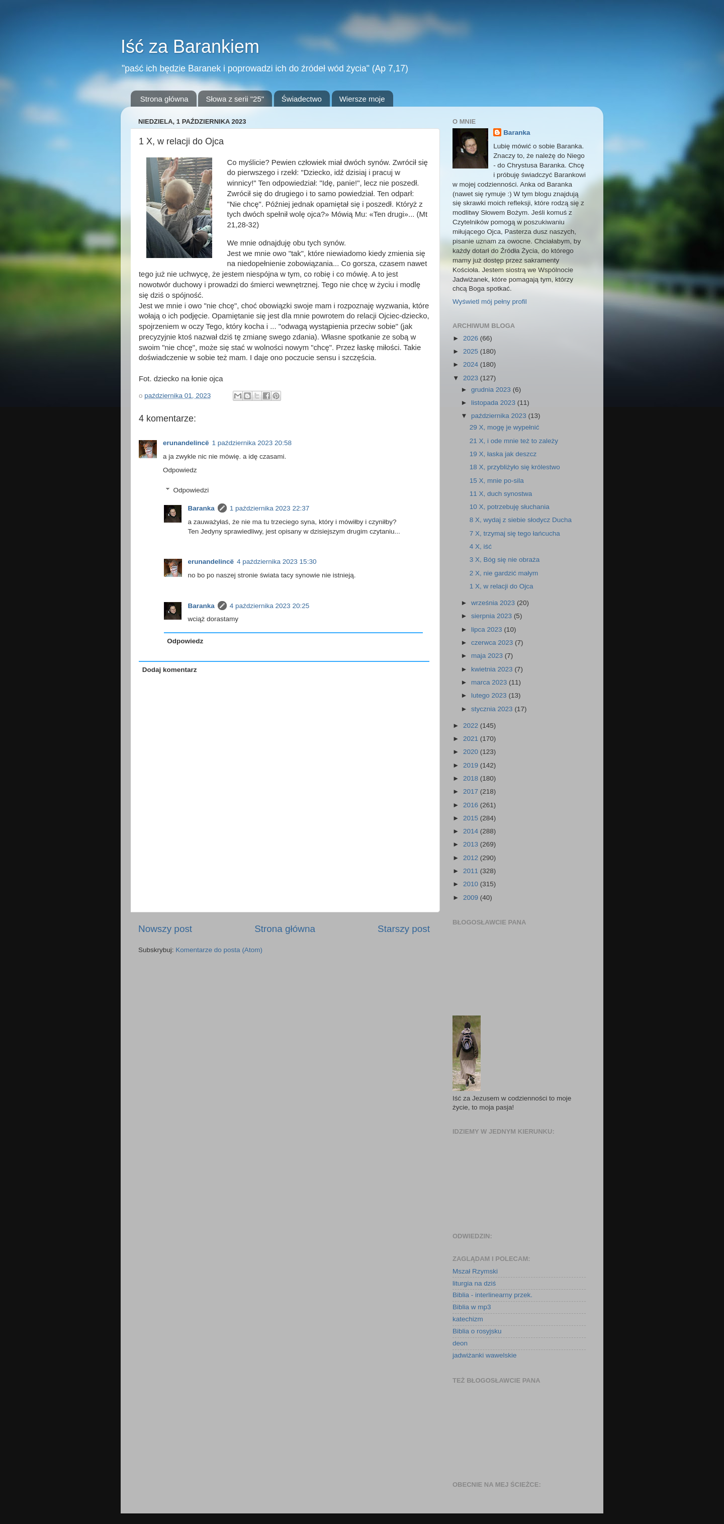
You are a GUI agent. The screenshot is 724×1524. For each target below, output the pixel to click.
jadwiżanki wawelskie (484, 1355)
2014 (471, 831)
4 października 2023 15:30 (276, 561)
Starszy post (404, 928)
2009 (471, 897)
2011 (471, 871)
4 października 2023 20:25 (269, 606)
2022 (471, 725)
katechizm (467, 1319)
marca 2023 (490, 682)
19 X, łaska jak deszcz (503, 454)
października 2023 (499, 415)
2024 (471, 364)
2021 (471, 738)
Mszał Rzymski (475, 1271)
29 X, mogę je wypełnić (504, 427)
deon (460, 1343)
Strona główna (164, 99)
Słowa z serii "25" (235, 99)
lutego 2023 (489, 695)
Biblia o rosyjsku (477, 1331)
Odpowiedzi (191, 490)
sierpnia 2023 (492, 616)
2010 (471, 884)
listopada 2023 (494, 402)
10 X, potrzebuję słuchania (510, 507)
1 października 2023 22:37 (269, 508)
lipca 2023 (487, 629)
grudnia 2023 (492, 389)
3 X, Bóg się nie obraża (505, 559)
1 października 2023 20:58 (252, 443)
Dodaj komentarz (169, 669)
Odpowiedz (180, 470)
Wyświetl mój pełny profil (489, 301)
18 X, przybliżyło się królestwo (515, 467)
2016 (471, 805)
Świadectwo (302, 99)
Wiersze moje (362, 99)
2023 (471, 378)
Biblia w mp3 (471, 1307)
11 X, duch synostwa (501, 493)
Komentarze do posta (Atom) (218, 950)
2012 (471, 858)
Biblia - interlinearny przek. (492, 1295)
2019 (471, 765)
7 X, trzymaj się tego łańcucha (515, 533)
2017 (471, 791)
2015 (471, 818)
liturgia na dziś (474, 1283)
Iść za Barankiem (190, 46)
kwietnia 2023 (492, 669)
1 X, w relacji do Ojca (501, 586)
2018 (471, 778)
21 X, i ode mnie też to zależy (514, 441)
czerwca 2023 (493, 642)
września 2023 (494, 603)
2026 (471, 338)
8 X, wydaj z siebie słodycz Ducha (521, 520)
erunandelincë (186, 443)
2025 (471, 351)
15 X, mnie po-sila (497, 480)
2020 (471, 751)
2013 (471, 844)
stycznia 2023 (492, 709)
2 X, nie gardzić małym (504, 573)
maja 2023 (488, 655)
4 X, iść (481, 546)
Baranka (201, 508)
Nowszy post (165, 928)
